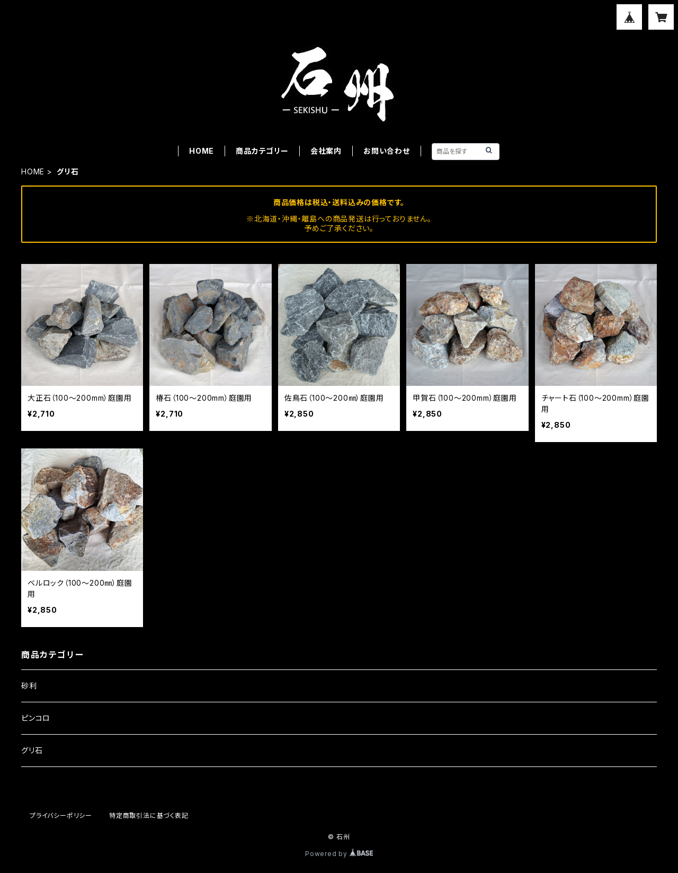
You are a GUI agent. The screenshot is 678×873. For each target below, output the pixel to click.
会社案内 (326, 150)
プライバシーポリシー (61, 815)
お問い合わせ (386, 150)
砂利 (29, 685)
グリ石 (31, 750)
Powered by (339, 854)
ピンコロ (35, 717)
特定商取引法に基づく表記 (149, 815)
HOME (201, 150)
